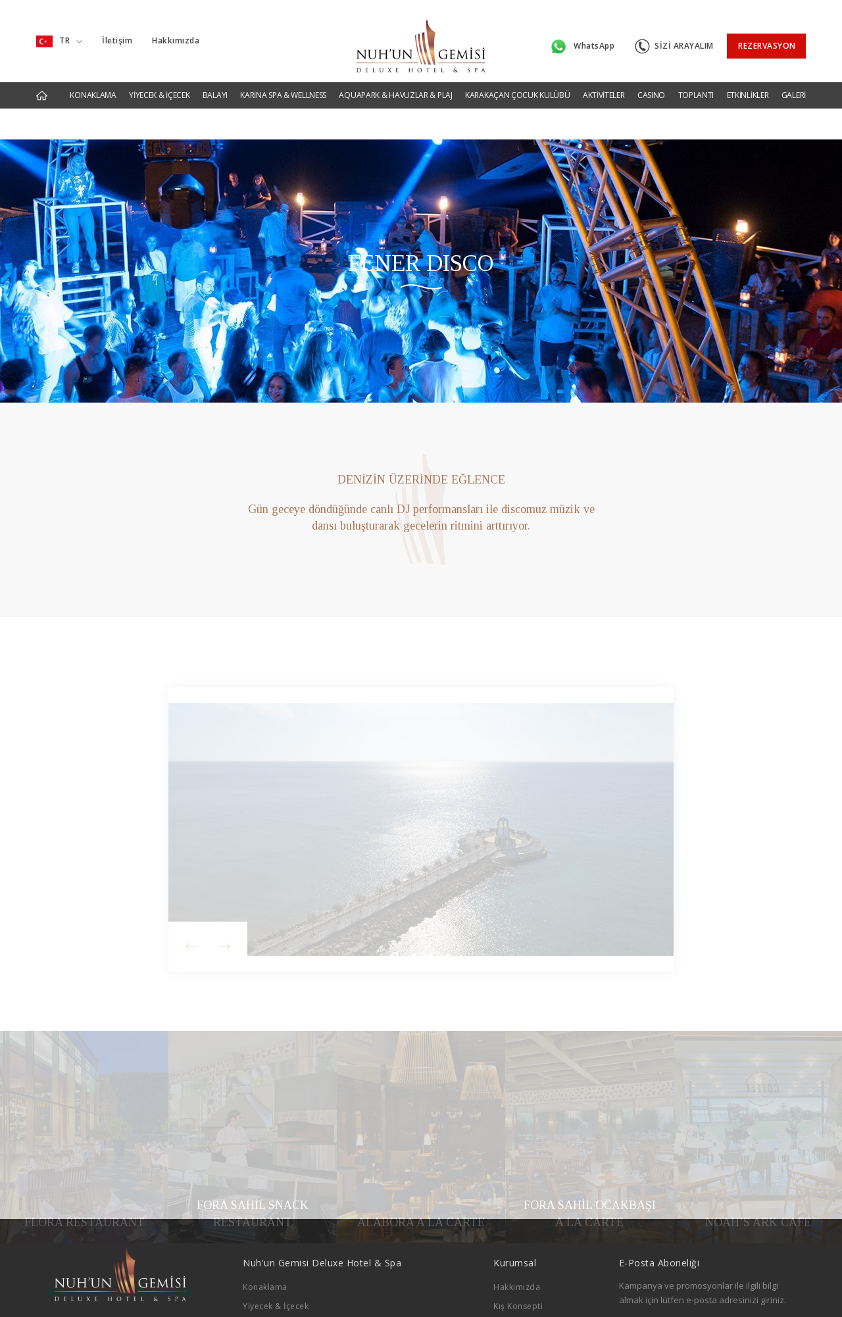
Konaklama (265, 1246)
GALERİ (793, 85)
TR (59, 36)
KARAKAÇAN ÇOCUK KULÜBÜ (517, 85)
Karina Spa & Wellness (287, 1302)
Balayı (255, 1283)
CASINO (651, 85)
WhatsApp (582, 36)
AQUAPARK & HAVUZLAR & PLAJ (395, 85)
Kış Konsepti (518, 1265)
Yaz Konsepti (519, 1302)
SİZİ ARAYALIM (674, 36)
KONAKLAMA (93, 85)
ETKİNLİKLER (748, 85)
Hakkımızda (175, 35)
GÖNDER (762, 1291)
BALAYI (215, 85)
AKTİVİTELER (604, 85)
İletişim (117, 35)
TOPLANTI (696, 85)
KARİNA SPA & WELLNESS (283, 85)
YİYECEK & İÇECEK (159, 85)
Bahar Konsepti (524, 1283)
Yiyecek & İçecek (276, 1265)
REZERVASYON (767, 35)
